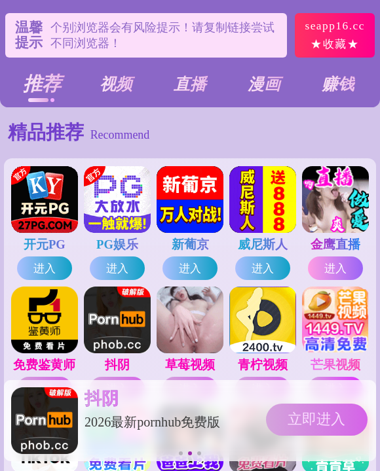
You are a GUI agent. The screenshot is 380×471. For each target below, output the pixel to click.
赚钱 (338, 84)
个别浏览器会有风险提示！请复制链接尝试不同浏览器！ (162, 35)
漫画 (264, 84)
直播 (190, 84)
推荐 (42, 83)
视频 (116, 84)
